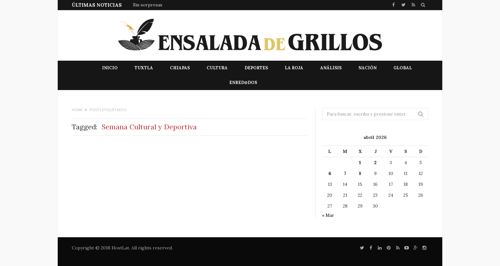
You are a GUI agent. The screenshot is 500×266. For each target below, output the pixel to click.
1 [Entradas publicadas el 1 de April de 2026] (360, 162)
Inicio (110, 68)
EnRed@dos (243, 82)
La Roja (294, 68)
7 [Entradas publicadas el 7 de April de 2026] (345, 173)
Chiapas (180, 68)
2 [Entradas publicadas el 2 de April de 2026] (375, 162)
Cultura (217, 68)
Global (402, 68)
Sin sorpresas (147, 5)
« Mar (328, 215)
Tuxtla (144, 68)
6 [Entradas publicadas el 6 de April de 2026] (329, 173)
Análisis (331, 68)
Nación (367, 68)
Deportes (256, 68)
